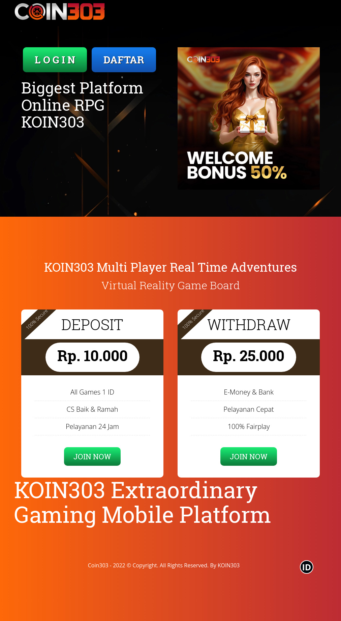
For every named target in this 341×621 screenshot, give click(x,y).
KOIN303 (229, 565)
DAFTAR (123, 59)
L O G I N (55, 59)
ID (306, 567)
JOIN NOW (92, 456)
